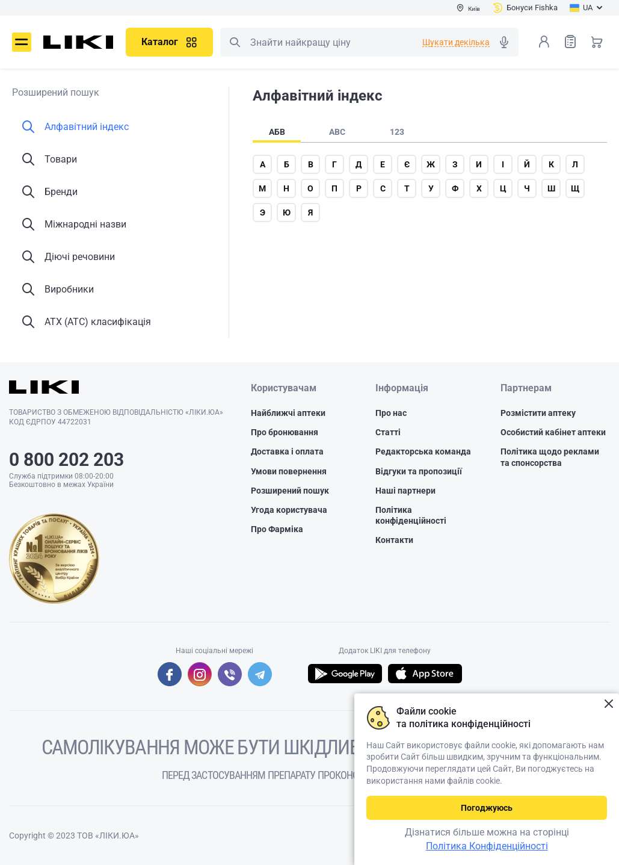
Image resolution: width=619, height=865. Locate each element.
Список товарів (570, 41)
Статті (388, 432)
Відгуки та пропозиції (418, 471)
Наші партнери (405, 490)
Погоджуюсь (487, 808)
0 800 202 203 (66, 459)
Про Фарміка (277, 529)
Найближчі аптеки (288, 413)
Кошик (597, 41)
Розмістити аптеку (538, 413)
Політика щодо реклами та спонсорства (549, 457)
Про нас (391, 413)
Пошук (234, 42)
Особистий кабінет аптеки (553, 432)
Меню (21, 42)
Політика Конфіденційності (487, 846)
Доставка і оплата (287, 451)
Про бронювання (284, 432)
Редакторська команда (423, 451)
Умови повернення (289, 471)
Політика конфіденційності (410, 515)
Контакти (394, 540)
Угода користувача (289, 510)
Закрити (608, 704)
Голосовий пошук (504, 42)
